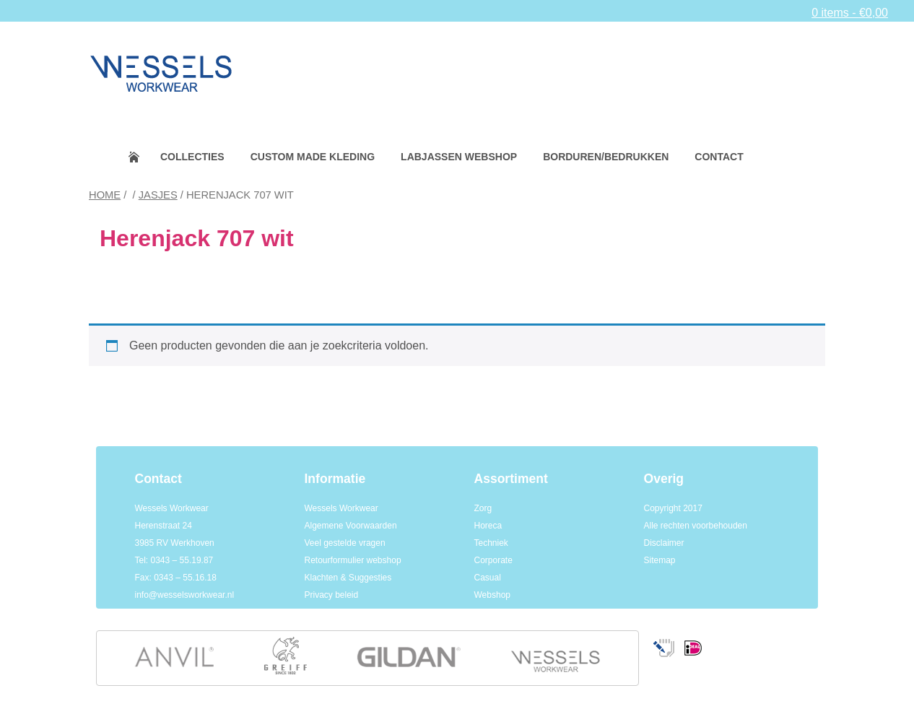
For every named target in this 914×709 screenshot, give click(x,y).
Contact (719, 156)
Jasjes (158, 195)
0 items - (849, 12)
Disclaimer (664, 543)
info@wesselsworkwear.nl (185, 595)
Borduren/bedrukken (606, 156)
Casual (487, 578)
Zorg (483, 508)
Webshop (492, 595)
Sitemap (660, 560)
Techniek (491, 543)
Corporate (493, 560)
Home (143, 157)
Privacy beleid (332, 595)
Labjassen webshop (459, 156)
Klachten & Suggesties (348, 578)
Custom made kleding (313, 156)
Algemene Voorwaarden (351, 526)
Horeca (488, 526)
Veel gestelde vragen (345, 543)
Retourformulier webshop (353, 560)
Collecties (192, 156)
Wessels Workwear (341, 508)
